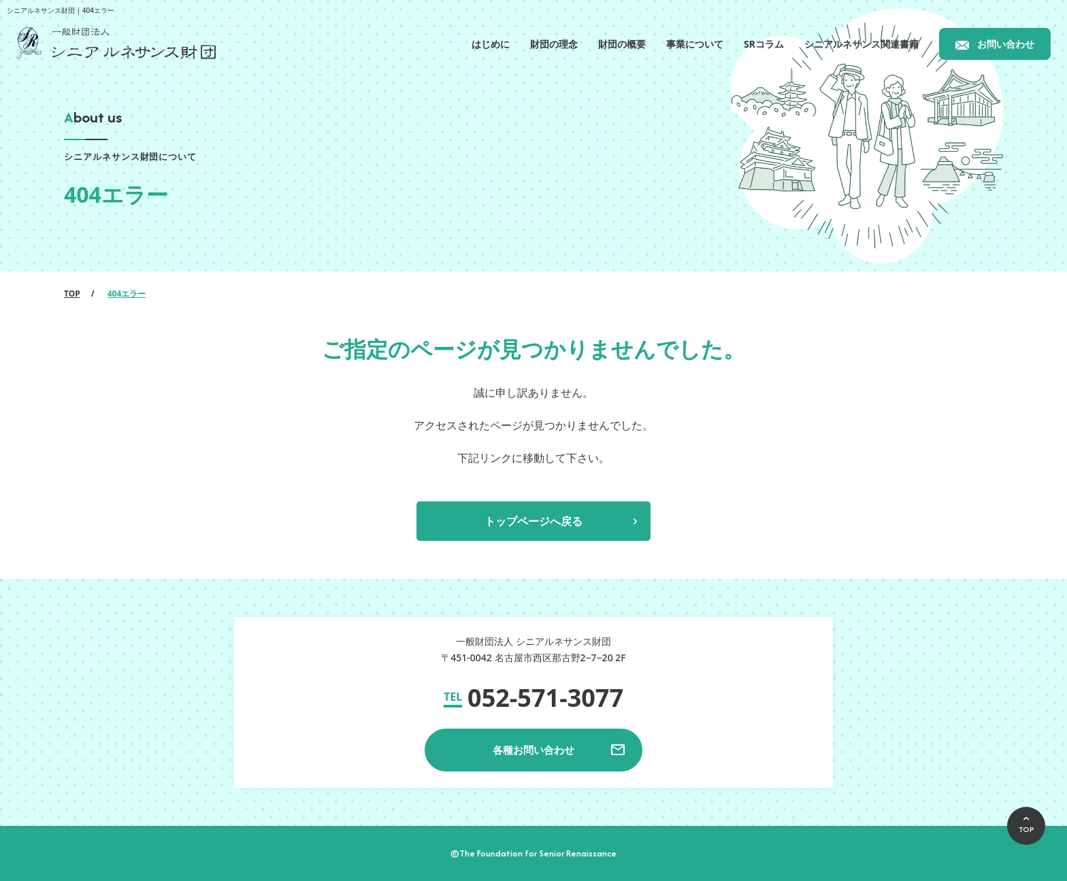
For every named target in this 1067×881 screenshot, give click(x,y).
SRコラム (764, 43)
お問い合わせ (1005, 43)
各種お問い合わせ (533, 750)
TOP (72, 293)
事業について (694, 43)
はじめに (491, 43)
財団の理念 (554, 43)
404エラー (127, 293)
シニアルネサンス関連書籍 (861, 43)
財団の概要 (622, 43)
